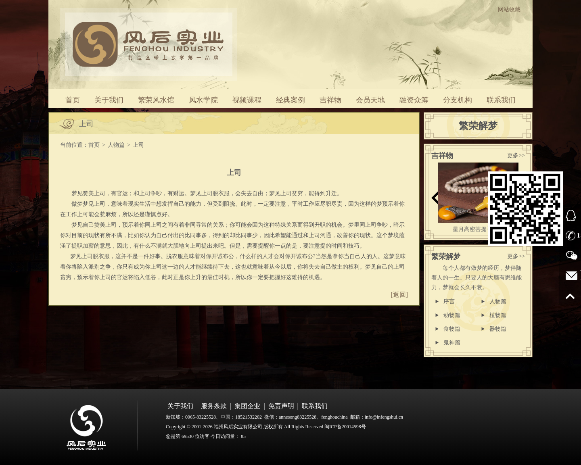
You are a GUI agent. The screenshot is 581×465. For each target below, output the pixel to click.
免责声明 (281, 405)
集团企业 (247, 405)
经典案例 (290, 100)
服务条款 (214, 405)
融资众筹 (413, 100)
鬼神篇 (451, 343)
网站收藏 (509, 9)
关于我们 (108, 100)
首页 (72, 100)
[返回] (399, 294)
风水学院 (203, 100)
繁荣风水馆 (156, 100)
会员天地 (370, 100)
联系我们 (501, 100)
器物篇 (497, 329)
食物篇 (451, 329)
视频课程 (246, 100)
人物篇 (116, 145)
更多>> (516, 155)
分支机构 (457, 100)
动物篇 (451, 315)
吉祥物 (330, 100)
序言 (449, 301)
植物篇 (497, 315)
